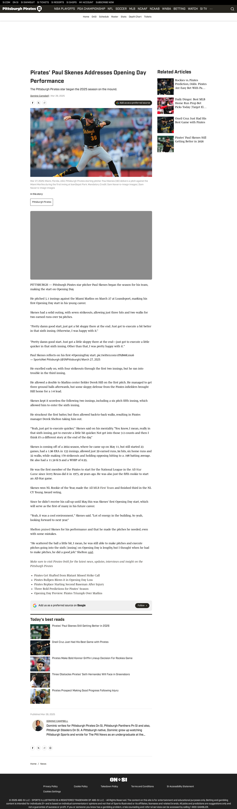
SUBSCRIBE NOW (105, 2)
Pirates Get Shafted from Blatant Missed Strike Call (67, 575)
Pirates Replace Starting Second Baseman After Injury (69, 584)
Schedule (104, 17)
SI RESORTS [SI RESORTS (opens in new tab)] (57, 2)
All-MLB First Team (101, 487)
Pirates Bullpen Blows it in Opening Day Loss (63, 580)
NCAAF (142, 9)
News (43, 764)
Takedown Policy (109, 786)
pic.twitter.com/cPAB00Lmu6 (115, 355)
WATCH (193, 9)
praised (45, 529)
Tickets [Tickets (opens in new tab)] (147, 17)
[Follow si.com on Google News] (142, 605)
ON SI (15, 2)
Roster (114, 17)
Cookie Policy (81, 786)
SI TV (203, 9)
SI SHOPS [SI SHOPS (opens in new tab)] (71, 2)
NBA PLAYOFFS (64, 9)
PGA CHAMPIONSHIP (91, 9)
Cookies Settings (52, 792)
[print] (50, 748)
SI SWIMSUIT (28, 2)
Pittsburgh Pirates (41, 202)
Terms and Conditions (142, 786)
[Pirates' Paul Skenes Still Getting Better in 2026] (182, 144)
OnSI (94, 17)
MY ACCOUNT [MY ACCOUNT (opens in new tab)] (86, 2)
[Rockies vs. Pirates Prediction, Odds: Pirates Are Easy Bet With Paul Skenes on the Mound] (182, 86)
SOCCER (121, 9)
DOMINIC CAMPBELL (57, 721)
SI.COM (6, 2)
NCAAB (155, 9)
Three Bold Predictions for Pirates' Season (61, 588)
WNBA (166, 9)
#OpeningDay (80, 355)
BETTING (179, 9)
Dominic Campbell (39, 96)
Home (86, 17)
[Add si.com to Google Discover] (133, 102)
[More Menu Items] (211, 9)
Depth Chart (135, 17)
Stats (123, 17)
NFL (110, 9)
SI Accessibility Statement (180, 786)
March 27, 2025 (90, 359)
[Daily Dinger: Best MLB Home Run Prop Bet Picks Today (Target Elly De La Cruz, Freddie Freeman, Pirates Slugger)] (182, 105)
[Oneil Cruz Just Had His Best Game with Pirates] (182, 125)
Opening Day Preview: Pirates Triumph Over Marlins (68, 593)
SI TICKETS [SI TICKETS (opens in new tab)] (43, 2)
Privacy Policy (50, 786)
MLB (132, 9)
